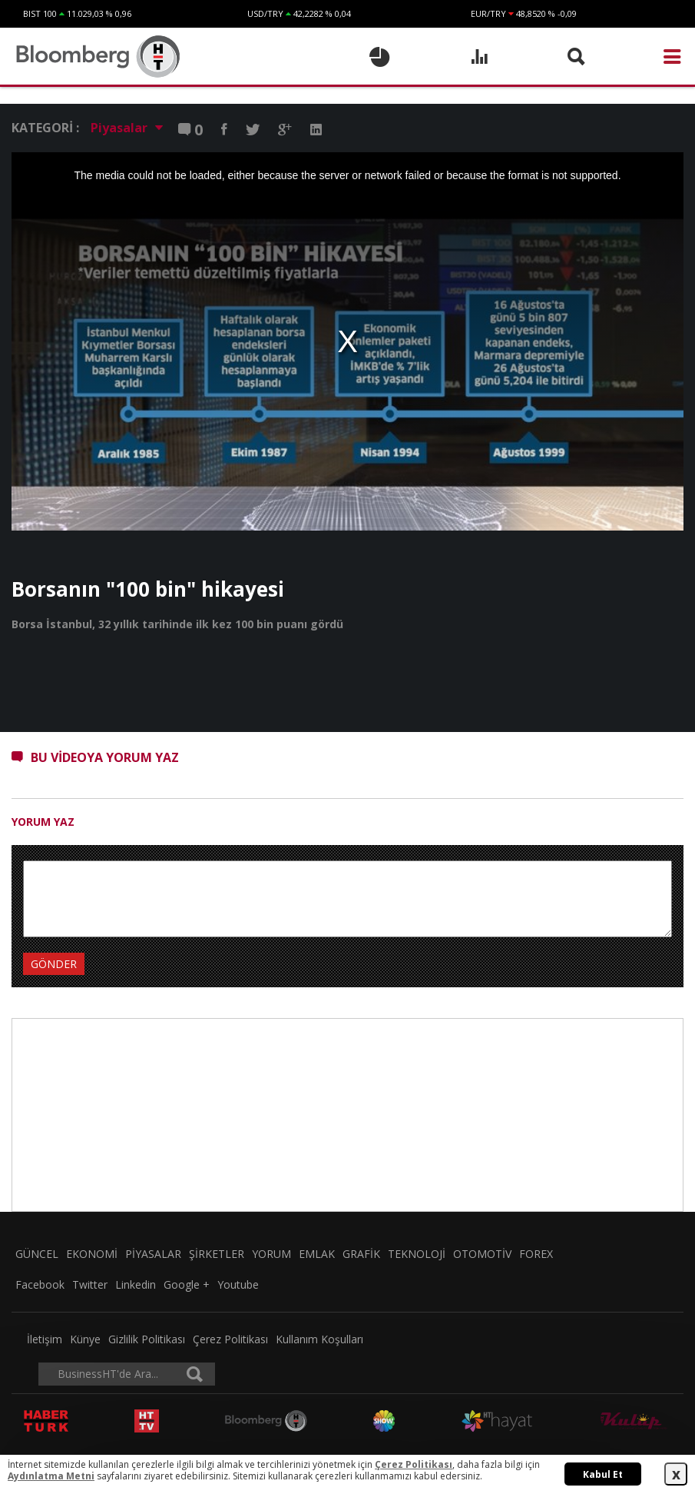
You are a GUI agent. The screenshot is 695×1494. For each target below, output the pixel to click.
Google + (187, 1284)
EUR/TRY (488, 13)
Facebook (40, 1284)
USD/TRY (265, 13)
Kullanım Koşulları (319, 1339)
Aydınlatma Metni (51, 1475)
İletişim (44, 1339)
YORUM (271, 1253)
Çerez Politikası (230, 1339)
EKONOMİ (91, 1253)
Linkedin (135, 1284)
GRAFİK (361, 1253)
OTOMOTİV (482, 1253)
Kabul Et (603, 1474)
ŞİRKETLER (216, 1253)
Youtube (238, 1284)
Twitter (90, 1284)
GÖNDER (54, 964)
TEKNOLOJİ (416, 1253)
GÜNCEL (36, 1253)
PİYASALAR (153, 1253)
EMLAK (317, 1253)
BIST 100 (40, 13)
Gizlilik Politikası (146, 1339)
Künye (85, 1339)
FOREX (536, 1253)
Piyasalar (127, 128)
